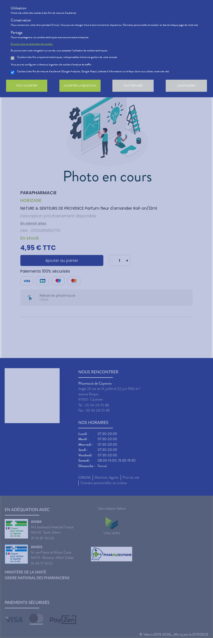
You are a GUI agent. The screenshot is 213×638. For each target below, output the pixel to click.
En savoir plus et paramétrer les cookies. (32, 44)
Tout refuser (133, 86)
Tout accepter (26, 86)
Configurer (186, 86)
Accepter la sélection (79, 86)
